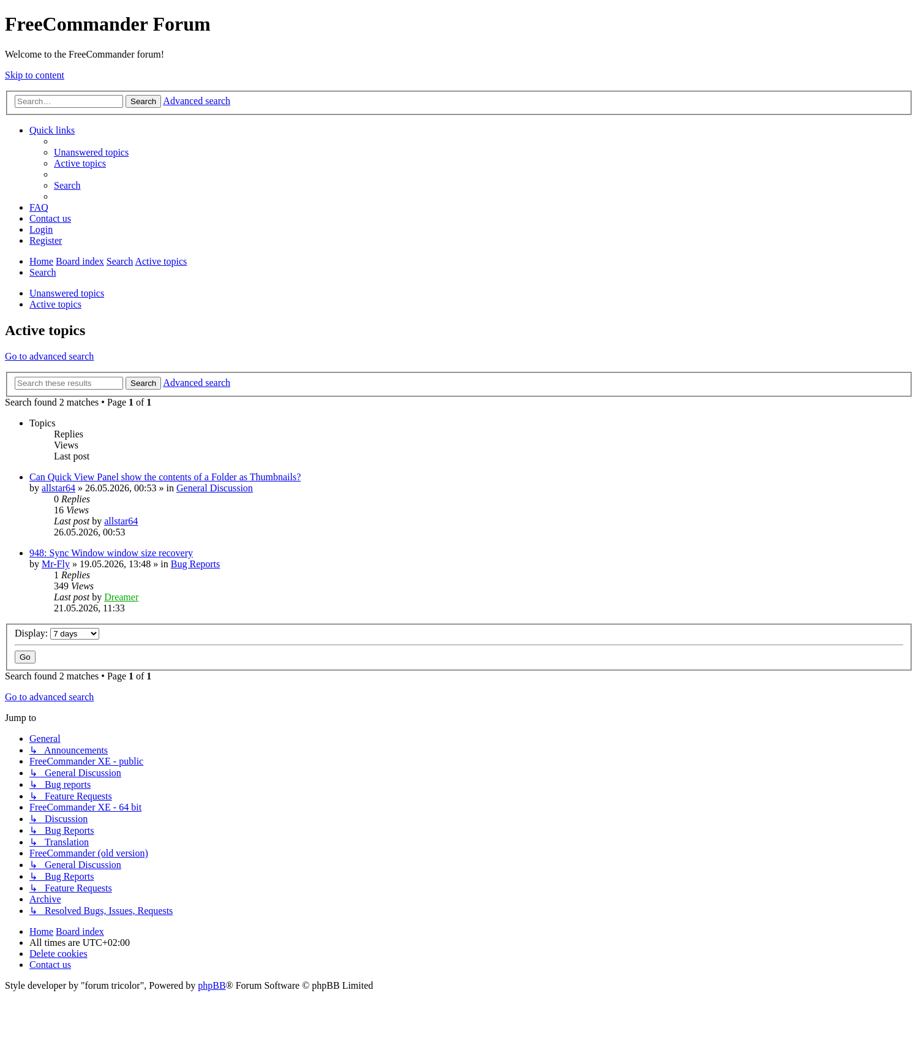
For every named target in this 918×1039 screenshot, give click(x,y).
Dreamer (121, 597)
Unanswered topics (66, 293)
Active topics (55, 304)
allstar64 (58, 488)
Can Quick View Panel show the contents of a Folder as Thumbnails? (165, 477)
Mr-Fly (56, 564)
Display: (57, 633)
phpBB (211, 985)
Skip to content (34, 75)
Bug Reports (195, 564)
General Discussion (214, 488)
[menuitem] (91, 152)
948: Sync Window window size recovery (111, 553)
